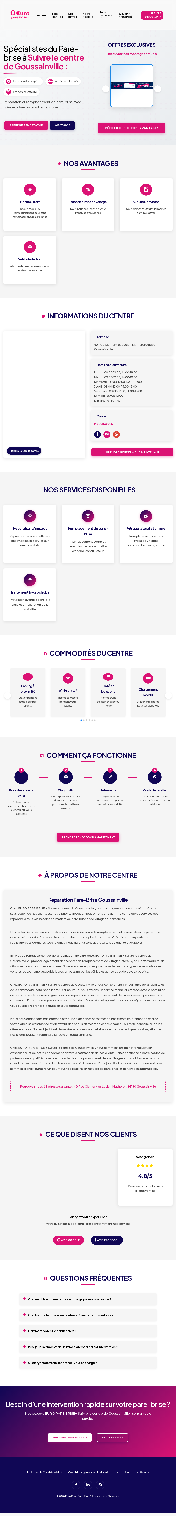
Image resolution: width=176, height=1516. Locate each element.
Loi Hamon (142, 1486)
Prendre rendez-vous (26, 125)
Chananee (113, 1509)
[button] (157, 88)
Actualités (123, 1486)
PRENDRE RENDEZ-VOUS (153, 15)
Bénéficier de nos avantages (131, 128)
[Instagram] (106, 434)
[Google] (116, 434)
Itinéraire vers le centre (24, 450)
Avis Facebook (106, 1253)
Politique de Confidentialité (44, 1486)
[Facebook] (97, 434)
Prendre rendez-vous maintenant (132, 452)
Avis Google (68, 1253)
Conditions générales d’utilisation (89, 1486)
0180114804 (62, 125)
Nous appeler (112, 1450)
